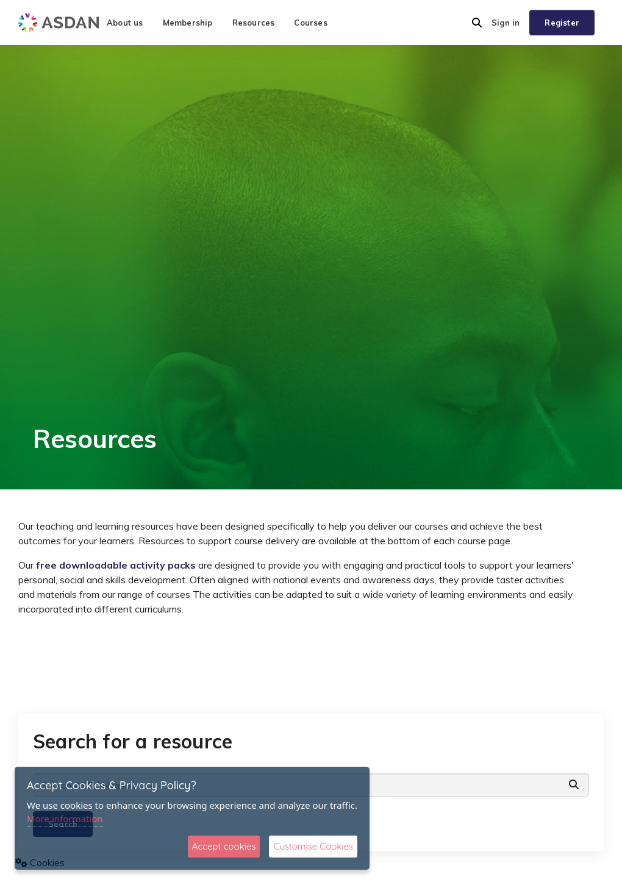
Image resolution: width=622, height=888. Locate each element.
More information (65, 818)
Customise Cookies (313, 846)
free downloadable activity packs (115, 565)
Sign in (506, 22)
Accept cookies (224, 846)
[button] (477, 22)
